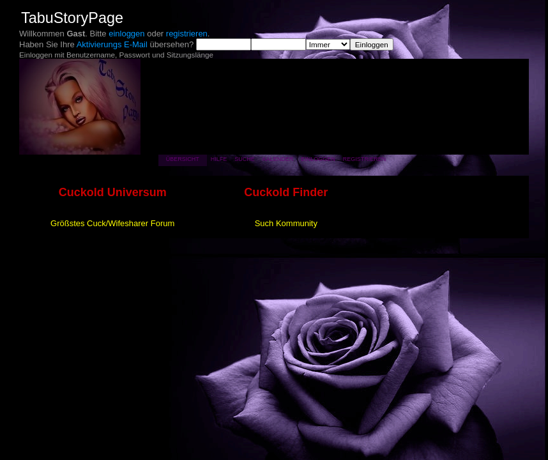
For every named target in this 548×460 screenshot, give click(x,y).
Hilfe (219, 159)
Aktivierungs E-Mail (112, 44)
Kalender (278, 159)
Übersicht (182, 159)
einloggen (126, 33)
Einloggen (318, 159)
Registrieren (364, 159)
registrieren (187, 33)
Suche (244, 159)
